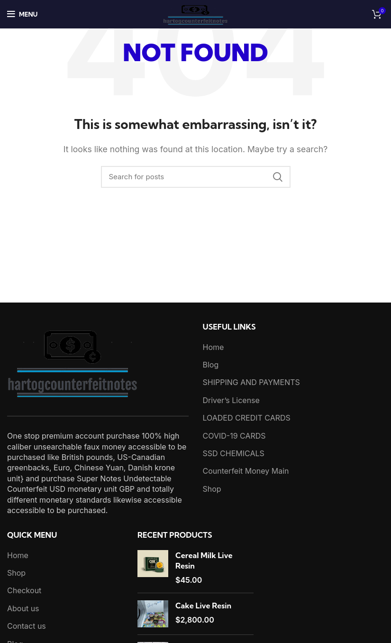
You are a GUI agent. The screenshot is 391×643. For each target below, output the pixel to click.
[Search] (196, 177)
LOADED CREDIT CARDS (247, 418)
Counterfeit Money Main (246, 471)
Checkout (24, 590)
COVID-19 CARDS (234, 436)
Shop (212, 489)
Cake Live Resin (203, 605)
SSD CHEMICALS (233, 453)
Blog (211, 364)
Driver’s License (231, 400)
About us (23, 608)
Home (213, 347)
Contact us (26, 626)
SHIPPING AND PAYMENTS (251, 382)
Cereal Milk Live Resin (204, 560)
